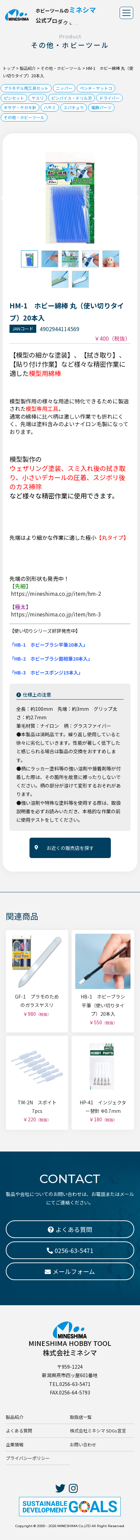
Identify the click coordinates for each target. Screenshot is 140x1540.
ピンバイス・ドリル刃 (71, 98)
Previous (4, 197)
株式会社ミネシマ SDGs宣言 (98, 1430)
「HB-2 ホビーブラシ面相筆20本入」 (51, 658)
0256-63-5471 (70, 1250)
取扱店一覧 (81, 1417)
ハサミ (50, 107)
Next (135, 197)
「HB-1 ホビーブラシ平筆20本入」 (48, 644)
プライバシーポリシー (28, 1458)
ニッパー (64, 88)
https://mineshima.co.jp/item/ (56, 593)
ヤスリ (38, 98)
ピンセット (14, 98)
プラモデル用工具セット (26, 88)
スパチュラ (73, 107)
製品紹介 (14, 1417)
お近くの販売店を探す (70, 847)
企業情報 (14, 1444)
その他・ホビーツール (24, 117)
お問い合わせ (83, 1444)
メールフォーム (70, 1271)
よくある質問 (19, 1430)
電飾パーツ (101, 107)
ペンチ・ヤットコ (96, 88)
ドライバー (109, 98)
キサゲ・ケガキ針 (20, 107)
